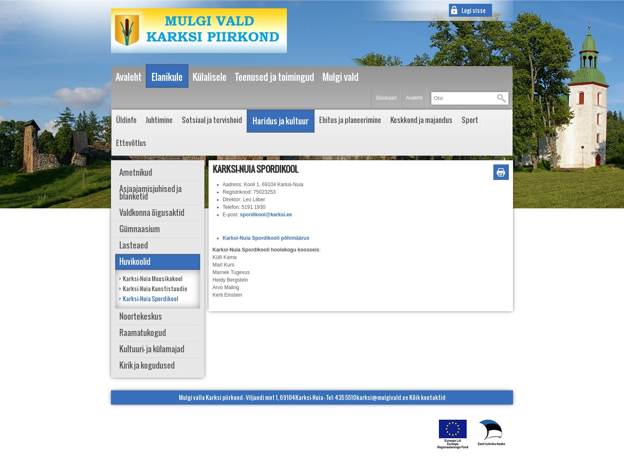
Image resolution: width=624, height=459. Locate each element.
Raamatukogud (142, 332)
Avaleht (414, 98)
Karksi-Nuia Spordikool (150, 298)
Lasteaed (133, 245)
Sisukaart (386, 98)
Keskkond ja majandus (421, 120)
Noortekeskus (140, 316)
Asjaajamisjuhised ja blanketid (150, 192)
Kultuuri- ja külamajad (151, 349)
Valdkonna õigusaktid (151, 212)
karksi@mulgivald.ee (382, 397)
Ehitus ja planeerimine (350, 120)
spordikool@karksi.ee (266, 215)
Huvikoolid (134, 261)
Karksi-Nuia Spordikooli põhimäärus (266, 238)
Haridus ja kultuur (281, 121)
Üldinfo (126, 120)
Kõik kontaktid (427, 397)
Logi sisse (474, 10)
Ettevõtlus (131, 143)
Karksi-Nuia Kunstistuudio (155, 288)
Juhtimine (159, 120)
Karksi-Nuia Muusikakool (153, 278)
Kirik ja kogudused (147, 365)
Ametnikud (135, 172)
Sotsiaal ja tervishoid (212, 120)
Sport (470, 120)
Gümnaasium (139, 229)
